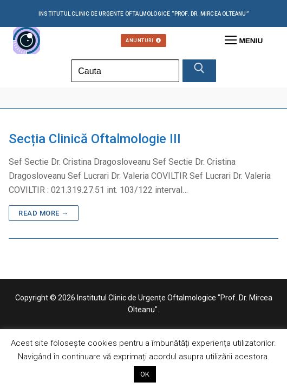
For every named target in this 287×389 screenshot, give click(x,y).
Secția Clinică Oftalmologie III (95, 138)
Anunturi (143, 40)
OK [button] (144, 374)
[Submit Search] (199, 70)
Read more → (43, 213)
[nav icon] (243, 40)
